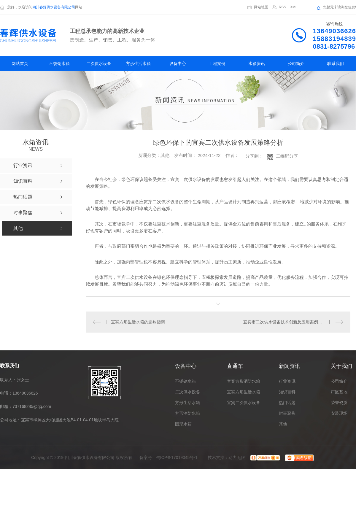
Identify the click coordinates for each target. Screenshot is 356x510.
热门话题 (287, 403)
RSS (282, 7)
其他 (283, 424)
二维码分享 (287, 155)
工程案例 (217, 63)
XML (294, 7)
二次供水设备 (98, 63)
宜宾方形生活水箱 (243, 392)
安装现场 (339, 413)
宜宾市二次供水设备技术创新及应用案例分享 (284, 322)
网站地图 (261, 7)
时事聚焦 (287, 413)
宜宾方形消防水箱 (243, 381)
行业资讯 (287, 381)
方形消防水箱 (187, 413)
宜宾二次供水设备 (243, 403)
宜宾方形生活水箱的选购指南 (138, 322)
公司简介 (296, 63)
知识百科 (287, 392)
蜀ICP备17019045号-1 (177, 457)
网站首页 (20, 63)
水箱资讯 (256, 63)
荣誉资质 (339, 403)
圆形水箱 (183, 424)
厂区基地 (339, 392)
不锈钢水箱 (59, 63)
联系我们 (335, 63)
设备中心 (177, 63)
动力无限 (236, 457)
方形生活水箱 (138, 63)
